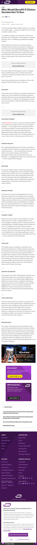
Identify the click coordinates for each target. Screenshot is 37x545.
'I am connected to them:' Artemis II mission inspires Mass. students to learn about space (18, 412)
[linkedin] (31, 478)
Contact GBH (22, 462)
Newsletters (22, 470)
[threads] (27, 478)
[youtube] (23, 478)
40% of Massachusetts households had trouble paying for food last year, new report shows (18, 417)
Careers (3, 446)
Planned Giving (22, 451)
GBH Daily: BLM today (9, 425)
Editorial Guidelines (6, 464)
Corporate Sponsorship (24, 446)
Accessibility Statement (7, 470)
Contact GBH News (23, 464)
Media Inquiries (22, 467)
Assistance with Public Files (8, 478)
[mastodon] (27, 483)
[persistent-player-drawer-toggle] (35, 543)
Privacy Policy (5, 467)
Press (2, 448)
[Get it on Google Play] (28, 360)
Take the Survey (14, 376)
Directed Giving (22, 448)
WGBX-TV (10, 482)
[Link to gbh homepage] (7, 2)
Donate (30, 2)
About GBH (4, 437)
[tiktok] (21, 478)
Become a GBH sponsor (18, 66)
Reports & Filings (5, 473)
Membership (22, 443)
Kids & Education (5, 440)
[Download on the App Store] (20, 360)
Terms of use (4, 462)
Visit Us (20, 473)
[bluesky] (25, 478)
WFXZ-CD (4, 485)
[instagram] (19, 478)
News (3, 7)
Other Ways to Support (24, 454)
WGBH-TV (4, 482)
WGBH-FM (10, 485)
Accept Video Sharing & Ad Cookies (18, 534)
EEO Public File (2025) (7, 475)
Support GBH (22, 437)
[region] (18, 522)
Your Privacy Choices (23, 539)
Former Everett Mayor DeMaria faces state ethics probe (17, 422)
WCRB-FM (4, 488)
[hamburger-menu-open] (2, 2)
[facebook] (29, 478)
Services (3, 443)
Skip (11, 539)
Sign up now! (13, 398)
